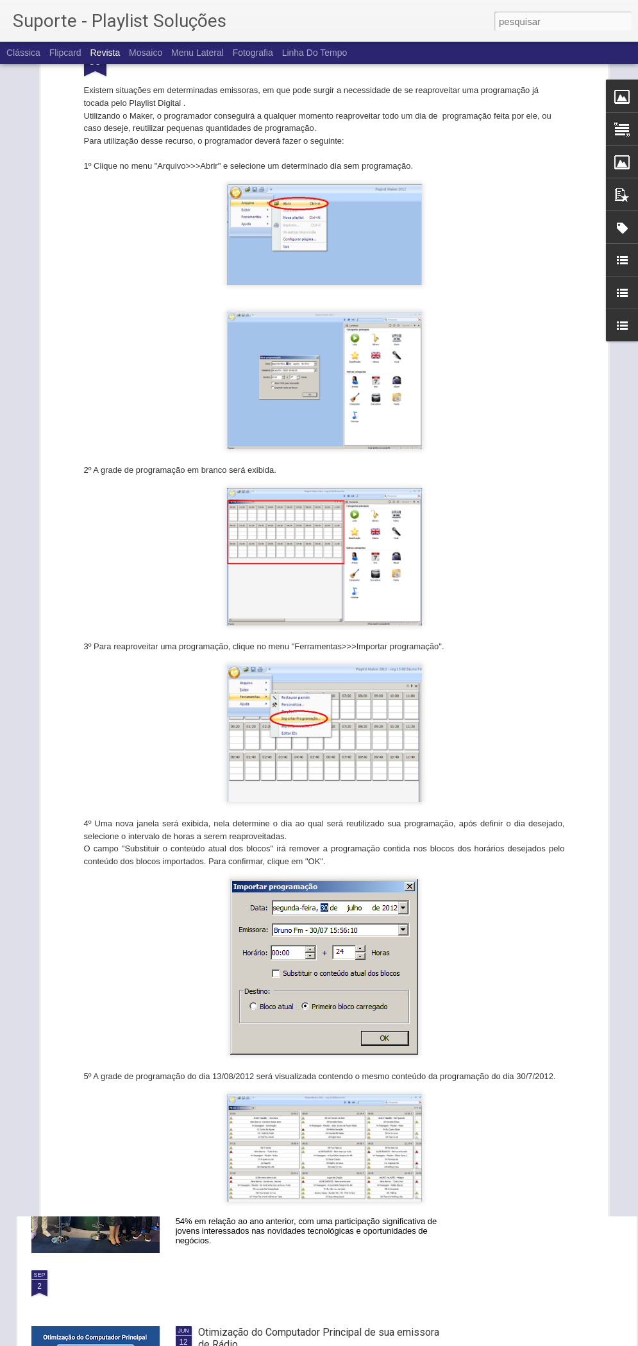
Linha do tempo (315, 52)
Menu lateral (197, 52)
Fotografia (253, 52)
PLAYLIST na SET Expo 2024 (263, 1131)
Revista (105, 52)
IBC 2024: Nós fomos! (248, 985)
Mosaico (145, 52)
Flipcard (65, 52)
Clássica (23, 52)
